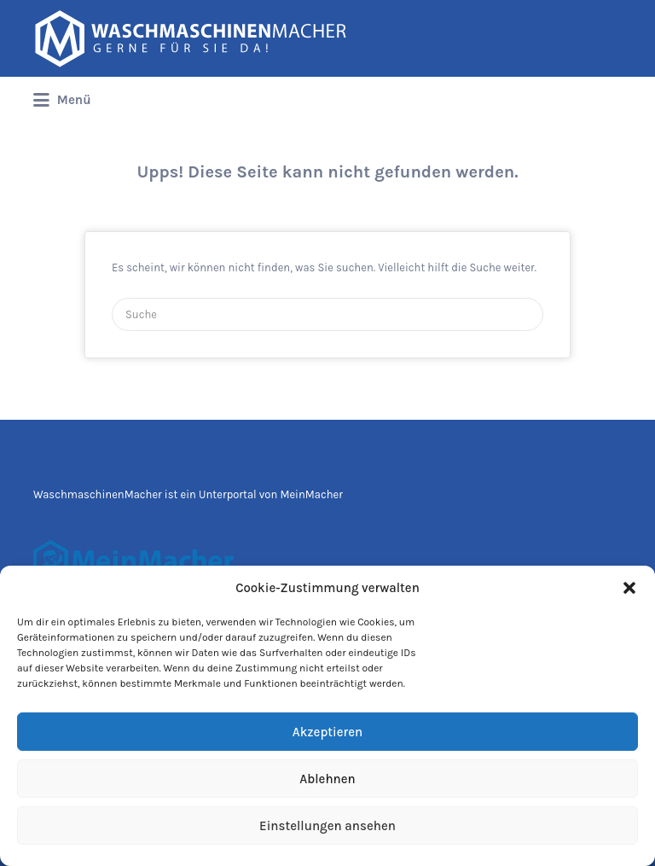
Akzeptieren (327, 732)
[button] (629, 587)
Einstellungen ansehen (327, 826)
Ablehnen (327, 779)
